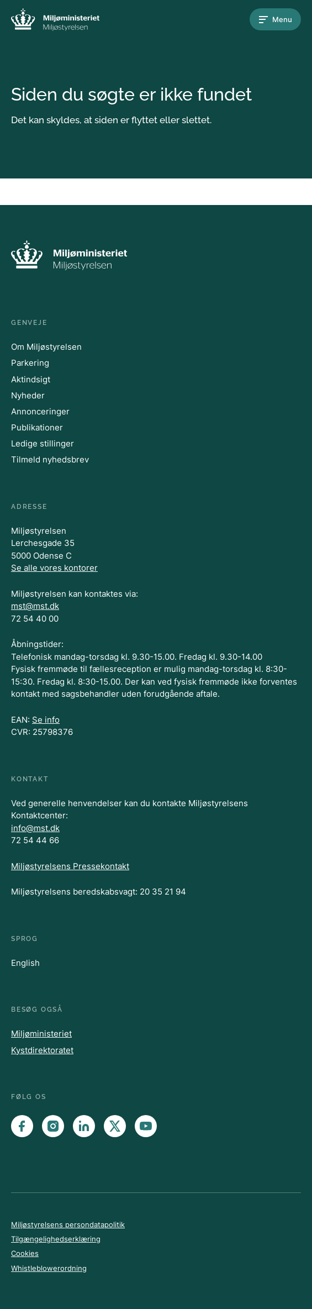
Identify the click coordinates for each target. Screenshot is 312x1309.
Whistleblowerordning (49, 1268)
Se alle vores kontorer (54, 567)
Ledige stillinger (42, 443)
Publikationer (37, 427)
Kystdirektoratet (42, 1050)
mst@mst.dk (35, 606)
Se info (46, 719)
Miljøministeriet (41, 1033)
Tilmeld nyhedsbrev (50, 459)
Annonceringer (40, 411)
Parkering (30, 363)
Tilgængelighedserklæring (56, 1238)
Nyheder (28, 395)
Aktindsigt (30, 379)
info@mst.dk (35, 828)
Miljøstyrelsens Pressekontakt (70, 866)
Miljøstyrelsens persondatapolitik (68, 1224)
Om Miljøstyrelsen (46, 346)
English (25, 963)
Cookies (25, 1253)
